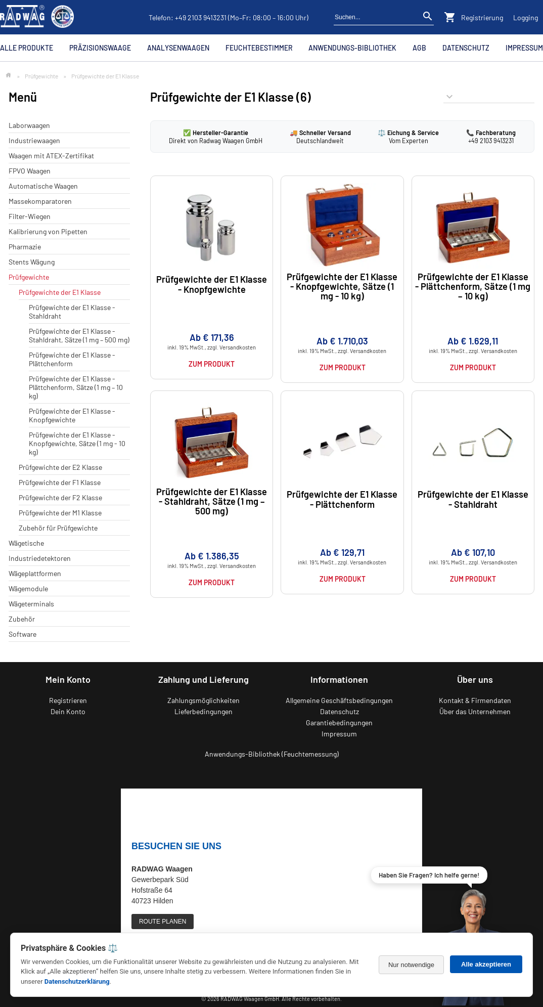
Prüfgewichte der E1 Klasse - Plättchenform (72, 359)
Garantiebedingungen (339, 722)
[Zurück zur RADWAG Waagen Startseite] (37, 17)
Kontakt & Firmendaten (475, 700)
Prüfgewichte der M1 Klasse (60, 512)
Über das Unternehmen (475, 711)
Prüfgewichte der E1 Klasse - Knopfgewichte (72, 415)
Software (22, 634)
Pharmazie (25, 246)
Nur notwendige (411, 965)
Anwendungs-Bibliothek (352, 47)
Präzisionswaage (100, 47)
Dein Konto (68, 711)
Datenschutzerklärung (77, 981)
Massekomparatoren (40, 201)
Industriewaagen (34, 140)
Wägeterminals (31, 603)
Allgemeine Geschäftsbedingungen (339, 700)
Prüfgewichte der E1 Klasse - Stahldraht (473, 499)
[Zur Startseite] (8, 75)
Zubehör (22, 619)
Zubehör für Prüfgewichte (58, 527)
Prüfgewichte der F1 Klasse (60, 482)
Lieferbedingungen (203, 711)
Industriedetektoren (40, 558)
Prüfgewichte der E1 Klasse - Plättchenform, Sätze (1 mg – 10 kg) (76, 387)
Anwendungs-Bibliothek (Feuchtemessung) (272, 754)
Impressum (524, 47)
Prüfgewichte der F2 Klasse (60, 497)
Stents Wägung (32, 261)
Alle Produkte (26, 47)
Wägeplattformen (35, 573)
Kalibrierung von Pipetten (48, 231)
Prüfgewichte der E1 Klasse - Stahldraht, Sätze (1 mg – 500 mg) (79, 335)
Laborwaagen (29, 125)
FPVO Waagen (30, 170)
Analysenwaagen (178, 47)
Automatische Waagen (43, 186)
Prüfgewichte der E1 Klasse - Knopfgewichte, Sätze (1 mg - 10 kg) (77, 443)
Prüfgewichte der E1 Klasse (60, 292)
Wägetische (26, 543)
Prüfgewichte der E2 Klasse (60, 467)
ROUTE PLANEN (162, 921)
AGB (419, 47)
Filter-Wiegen (30, 216)
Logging (525, 17)
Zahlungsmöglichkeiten (203, 700)
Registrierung (482, 17)
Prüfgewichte (41, 75)
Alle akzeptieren (486, 964)
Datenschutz (465, 47)
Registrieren (68, 700)
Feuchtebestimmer (259, 47)
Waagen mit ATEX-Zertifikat (51, 155)
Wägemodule (28, 588)
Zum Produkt (212, 364)
